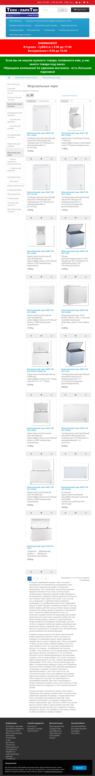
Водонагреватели (69, 25)
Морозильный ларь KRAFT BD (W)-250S (74, 252)
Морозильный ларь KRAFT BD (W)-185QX (74, 193)
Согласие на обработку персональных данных (12, 753)
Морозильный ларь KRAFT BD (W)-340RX (40, 429)
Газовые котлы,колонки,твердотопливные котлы (48, 21)
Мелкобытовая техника (20, 34)
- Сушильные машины (14, 120)
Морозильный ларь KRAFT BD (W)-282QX (74, 311)
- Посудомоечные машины (14, 112)
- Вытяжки (12, 181)
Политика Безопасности (12, 745)
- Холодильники (14, 175)
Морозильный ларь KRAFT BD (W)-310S (74, 370)
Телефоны (10, 758)
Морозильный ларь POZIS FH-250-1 (40, 547)
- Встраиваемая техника (13, 134)
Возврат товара (34, 728)
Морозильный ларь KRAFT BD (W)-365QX (74, 429)
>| (46, 578)
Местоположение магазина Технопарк (14, 735)
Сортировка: (31, 101)
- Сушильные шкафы (14, 127)
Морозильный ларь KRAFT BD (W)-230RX (40, 252)
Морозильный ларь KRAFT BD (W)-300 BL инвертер (40, 370)
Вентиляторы (15, 21)
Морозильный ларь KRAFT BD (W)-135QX (74, 134)
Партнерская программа (55, 734)
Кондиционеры (16, 30)
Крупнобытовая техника (46, 25)
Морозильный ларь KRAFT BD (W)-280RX (40, 311)
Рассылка (75, 733)
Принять (79, 767)
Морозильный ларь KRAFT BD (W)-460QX (40, 488)
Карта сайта (33, 731)
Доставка (10, 742)
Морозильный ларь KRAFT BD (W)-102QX (40, 134)
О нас (8, 740)
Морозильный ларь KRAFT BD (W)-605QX (74, 488)
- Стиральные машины (14, 169)
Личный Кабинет (78, 726)
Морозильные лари (51, 77)
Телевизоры (49, 30)
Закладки (75, 731)
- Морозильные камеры (13, 143)
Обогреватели (33, 30)
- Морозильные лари (13, 152)
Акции (52, 738)
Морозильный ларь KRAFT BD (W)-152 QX (40, 193)
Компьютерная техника (20, 25)
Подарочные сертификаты (55, 729)
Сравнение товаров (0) (69, 96)
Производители (56, 726)
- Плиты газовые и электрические (14, 161)
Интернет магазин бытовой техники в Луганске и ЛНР (15, 728)
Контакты (32, 726)
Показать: (64, 101)
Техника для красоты (68, 30)
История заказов (79, 728)
